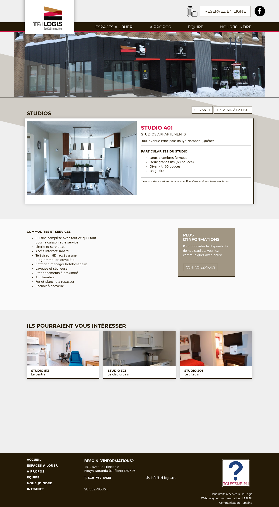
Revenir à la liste (233, 110)
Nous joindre (236, 27)
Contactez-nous (200, 267)
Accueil (34, 459)
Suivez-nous (96, 489)
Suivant (202, 110)
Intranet (35, 489)
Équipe (195, 27)
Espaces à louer (114, 27)
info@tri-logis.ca (163, 478)
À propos (160, 27)
